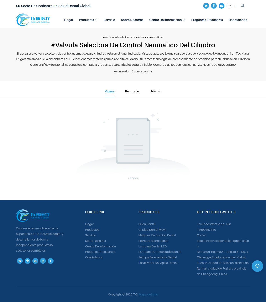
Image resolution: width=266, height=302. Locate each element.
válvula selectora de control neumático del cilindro (137, 37)
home (105, 37)
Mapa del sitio (148, 294)
